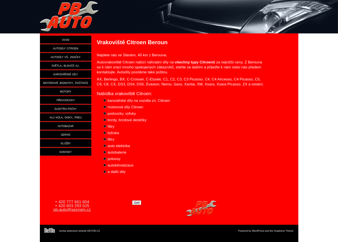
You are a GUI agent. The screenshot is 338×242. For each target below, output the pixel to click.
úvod (65, 39)
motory (65, 91)
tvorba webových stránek (73, 230)
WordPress (258, 230)
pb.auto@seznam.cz (72, 209)
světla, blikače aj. (66, 65)
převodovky (65, 100)
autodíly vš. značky (65, 57)
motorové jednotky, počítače (65, 82)
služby (66, 143)
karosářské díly (65, 74)
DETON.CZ (93, 230)
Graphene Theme (283, 230)
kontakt (66, 151)
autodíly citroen (65, 48)
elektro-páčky (66, 108)
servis (65, 134)
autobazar (66, 126)
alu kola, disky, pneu (66, 117)
